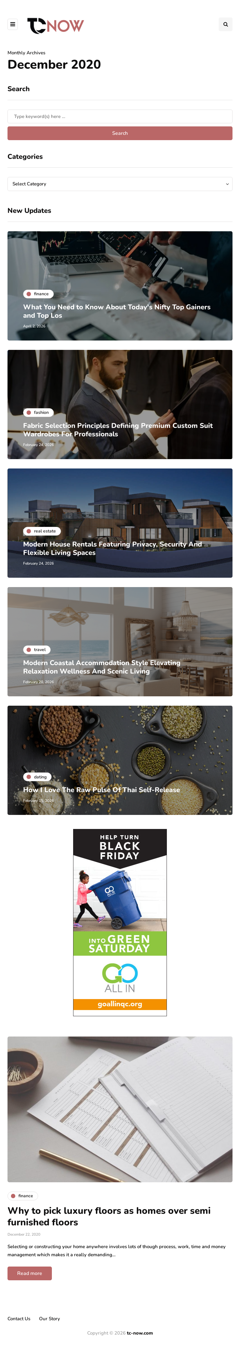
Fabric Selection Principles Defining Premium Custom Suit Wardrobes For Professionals (118, 430)
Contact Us (19, 1319)
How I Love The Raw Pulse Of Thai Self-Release (101, 790)
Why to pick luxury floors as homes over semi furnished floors (109, 1216)
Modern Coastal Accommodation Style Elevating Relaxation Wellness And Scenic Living (102, 667)
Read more (29, 1273)
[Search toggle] (225, 24)
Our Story (49, 1319)
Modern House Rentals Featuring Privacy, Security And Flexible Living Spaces (112, 549)
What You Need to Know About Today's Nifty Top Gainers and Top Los (117, 311)
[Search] (120, 116)
